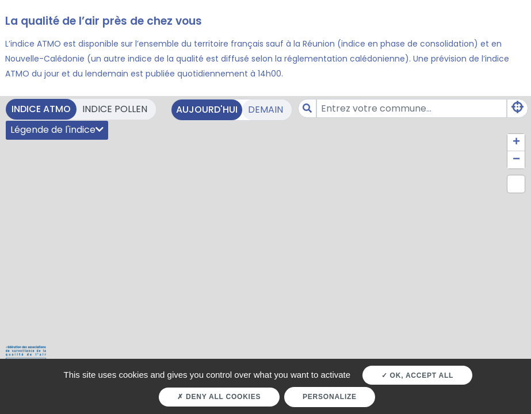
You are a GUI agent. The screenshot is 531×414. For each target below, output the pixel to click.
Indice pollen (114, 109)
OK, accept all (417, 375)
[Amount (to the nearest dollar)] (411, 108)
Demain (265, 109)
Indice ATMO (41, 109)
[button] (516, 142)
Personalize (330, 397)
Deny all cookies (219, 397)
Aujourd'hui (207, 109)
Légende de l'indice (57, 129)
